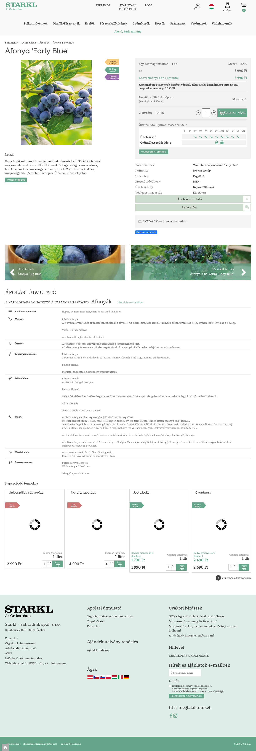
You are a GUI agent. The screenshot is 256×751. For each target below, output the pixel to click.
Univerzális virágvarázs (26, 492)
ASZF (8, 653)
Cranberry (202, 492)
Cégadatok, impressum (20, 643)
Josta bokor (142, 492)
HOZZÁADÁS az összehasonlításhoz (164, 221)
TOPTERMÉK (11, 505)
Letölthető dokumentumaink (23, 658)
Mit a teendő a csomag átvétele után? (193, 621)
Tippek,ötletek (96, 621)
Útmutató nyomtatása (130, 302)
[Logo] (21, 7)
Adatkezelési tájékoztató (20, 648)
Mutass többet (16, 179)
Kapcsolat (11, 638)
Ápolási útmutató (189, 199)
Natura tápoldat (83, 492)
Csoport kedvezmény (113, 77)
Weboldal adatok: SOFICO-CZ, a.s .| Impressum (35, 663)
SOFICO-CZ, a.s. (242, 743)
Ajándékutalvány (98, 650)
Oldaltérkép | (14, 743)
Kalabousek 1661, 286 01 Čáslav (25, 630)
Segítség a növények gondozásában (110, 616)
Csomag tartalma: (53, 552)
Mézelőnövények (113, 62)
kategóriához (215, 84)
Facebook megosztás (146, 232)
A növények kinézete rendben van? (191, 635)
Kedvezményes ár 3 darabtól (142, 554)
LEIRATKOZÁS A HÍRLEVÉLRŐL (189, 655)
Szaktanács (189, 207)
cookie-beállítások (70, 743)
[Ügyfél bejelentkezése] (227, 7)
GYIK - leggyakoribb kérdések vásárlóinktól (197, 616)
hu (211, 6)
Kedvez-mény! (113, 70)
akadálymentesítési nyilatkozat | (39, 743)
